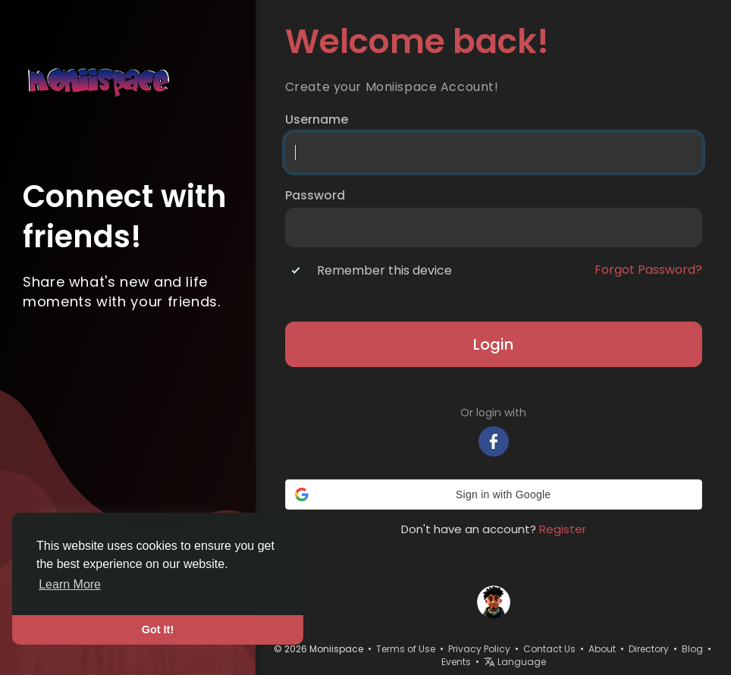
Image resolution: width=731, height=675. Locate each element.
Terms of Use (405, 648)
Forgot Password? (648, 270)
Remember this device (384, 270)
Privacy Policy (479, 648)
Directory (649, 648)
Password (315, 195)
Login (493, 344)
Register (562, 529)
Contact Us (549, 648)
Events (456, 661)
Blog (692, 648)
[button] (493, 494)
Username (316, 119)
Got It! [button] (158, 629)
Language (515, 661)
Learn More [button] (70, 584)
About (602, 648)
